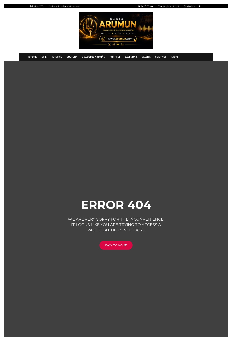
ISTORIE (32, 56)
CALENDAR (131, 56)
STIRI (44, 56)
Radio (174, 56)
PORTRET (115, 56)
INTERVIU (57, 56)
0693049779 (38, 6)
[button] (199, 6)
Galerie (146, 56)
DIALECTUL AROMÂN (93, 56)
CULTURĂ (72, 56)
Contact (160, 56)
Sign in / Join (189, 6)
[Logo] (22, 57)
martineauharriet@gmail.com (67, 6)
